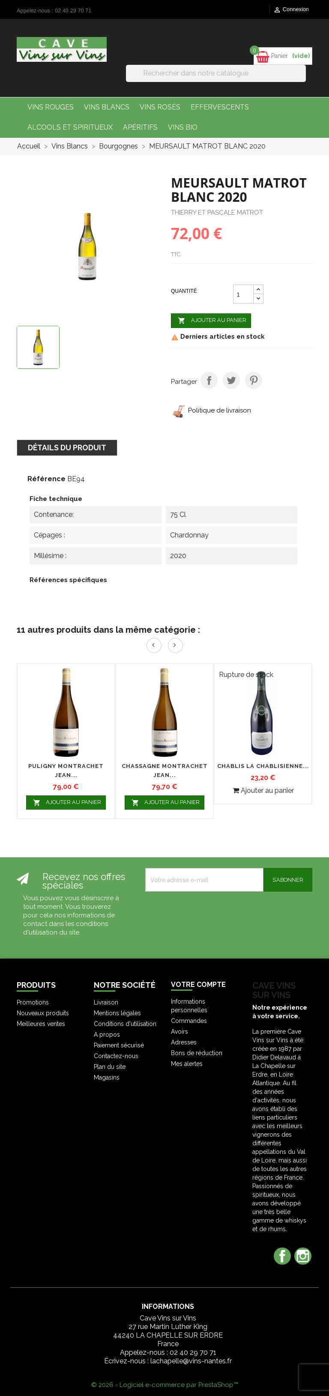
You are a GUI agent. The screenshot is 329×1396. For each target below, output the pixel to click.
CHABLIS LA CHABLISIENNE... (263, 766)
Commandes (189, 1020)
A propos (107, 1034)
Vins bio (182, 127)
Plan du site (110, 1066)
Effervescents (220, 107)
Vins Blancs (106, 107)
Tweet (231, 380)
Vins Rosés (160, 107)
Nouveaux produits (43, 1013)
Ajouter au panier (211, 321)
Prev (154, 645)
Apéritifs (140, 127)
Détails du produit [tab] (67, 447)
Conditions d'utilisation (125, 1023)
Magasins (107, 1077)
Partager (209, 380)
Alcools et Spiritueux (70, 127)
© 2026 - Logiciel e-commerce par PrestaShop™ (164, 1385)
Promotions (33, 1002)
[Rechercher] (216, 73)
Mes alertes (187, 1063)
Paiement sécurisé (119, 1045)
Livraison (106, 1002)
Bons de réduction (196, 1053)
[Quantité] (243, 294)
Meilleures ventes (41, 1023)
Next (175, 645)
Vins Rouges (50, 107)
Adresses (184, 1042)
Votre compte (198, 984)
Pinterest (253, 380)
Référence (46, 479)
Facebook (282, 1256)
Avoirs (179, 1031)
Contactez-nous (116, 1056)
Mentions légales (117, 1013)
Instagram (302, 1256)
